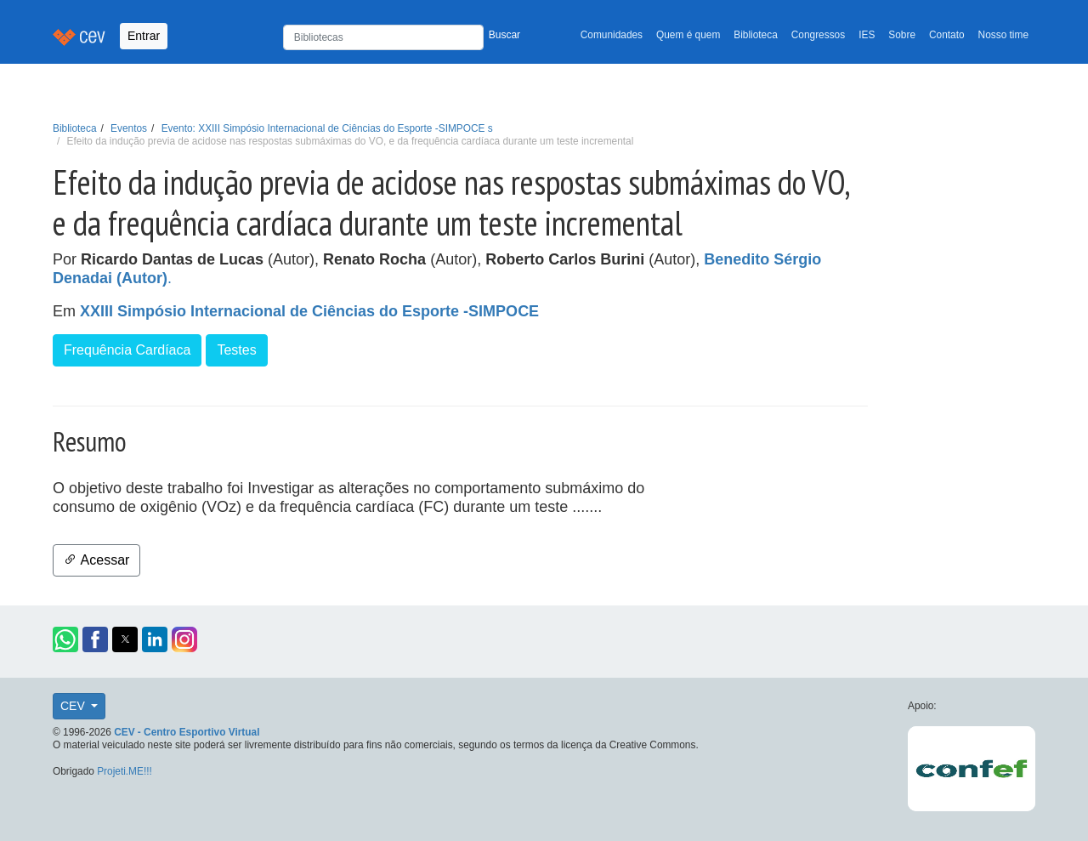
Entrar (144, 36)
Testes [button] (236, 350)
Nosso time (1003, 35)
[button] (65, 639)
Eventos (128, 128)
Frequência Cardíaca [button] (127, 350)
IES (866, 35)
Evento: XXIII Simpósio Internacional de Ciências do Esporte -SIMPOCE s (327, 128)
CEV (74, 706)
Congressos (818, 35)
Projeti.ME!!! (124, 771)
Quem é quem (688, 35)
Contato (947, 35)
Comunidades (612, 35)
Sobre (901, 35)
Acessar (96, 560)
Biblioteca (756, 35)
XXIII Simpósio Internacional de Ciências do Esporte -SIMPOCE (309, 311)
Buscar (504, 35)
